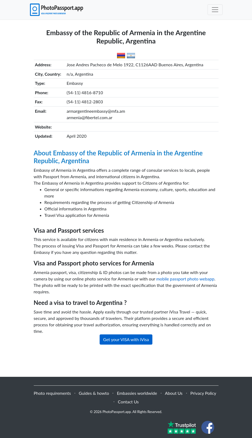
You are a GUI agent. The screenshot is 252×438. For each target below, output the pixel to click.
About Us (174, 393)
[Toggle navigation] (215, 9)
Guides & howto (94, 393)
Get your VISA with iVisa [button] (126, 339)
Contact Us (128, 401)
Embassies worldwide (137, 393)
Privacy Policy (203, 393)
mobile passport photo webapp (185, 278)
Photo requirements (52, 393)
